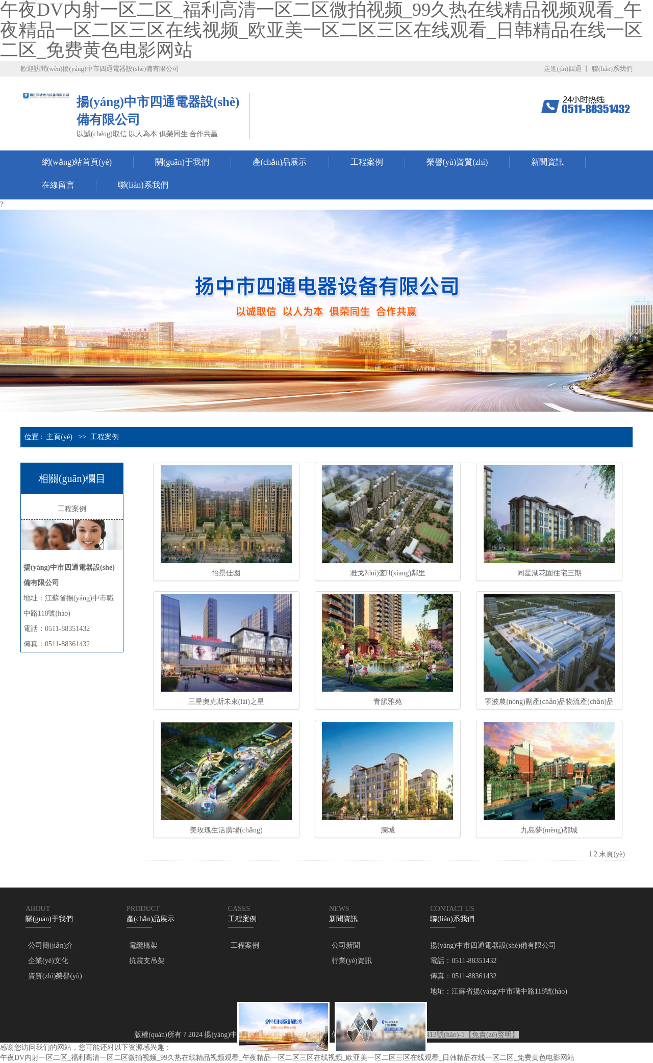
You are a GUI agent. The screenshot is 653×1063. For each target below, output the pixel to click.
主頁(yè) (59, 437)
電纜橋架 (143, 945)
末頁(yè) (612, 854)
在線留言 (58, 185)
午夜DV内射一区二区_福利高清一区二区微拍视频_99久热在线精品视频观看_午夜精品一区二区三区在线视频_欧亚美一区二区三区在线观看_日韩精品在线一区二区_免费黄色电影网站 (287, 1057)
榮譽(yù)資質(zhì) (457, 162)
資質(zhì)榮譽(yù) (55, 976)
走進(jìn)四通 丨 (567, 68)
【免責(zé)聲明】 (492, 1035)
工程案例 (366, 162)
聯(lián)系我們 (612, 68)
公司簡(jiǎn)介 (50, 945)
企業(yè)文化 (48, 961)
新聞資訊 (547, 162)
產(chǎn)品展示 (280, 162)
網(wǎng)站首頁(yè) (77, 162)
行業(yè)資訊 (352, 961)
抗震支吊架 (147, 961)
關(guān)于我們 (182, 162)
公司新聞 (346, 945)
